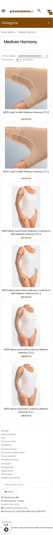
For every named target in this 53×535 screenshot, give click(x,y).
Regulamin (6, 445)
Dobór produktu (8, 434)
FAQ (3, 438)
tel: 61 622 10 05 (10, 504)
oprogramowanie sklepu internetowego (35, 527)
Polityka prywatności (10, 477)
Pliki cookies (6, 474)
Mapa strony (7, 470)
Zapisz (9, 491)
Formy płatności (8, 456)
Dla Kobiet (6, 463)
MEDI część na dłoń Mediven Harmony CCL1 (26, 171)
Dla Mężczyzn (7, 467)
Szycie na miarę (8, 441)
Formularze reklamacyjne (13, 452)
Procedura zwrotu (9, 459)
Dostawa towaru (9, 449)
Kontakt (4, 431)
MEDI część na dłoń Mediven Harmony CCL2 (26, 112)
